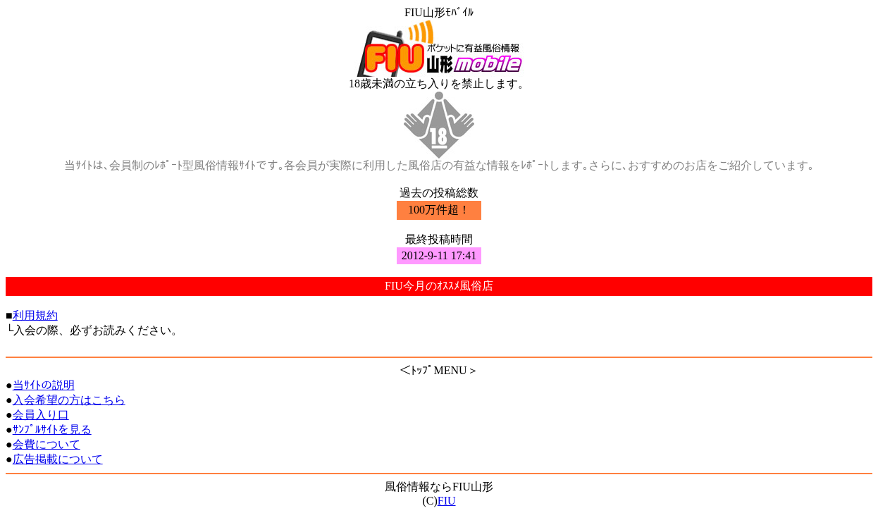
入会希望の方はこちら (69, 400)
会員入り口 (41, 415)
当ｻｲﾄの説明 (44, 385)
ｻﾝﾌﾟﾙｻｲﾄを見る (52, 429)
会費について (46, 444)
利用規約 (35, 315)
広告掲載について (58, 459)
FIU (447, 501)
